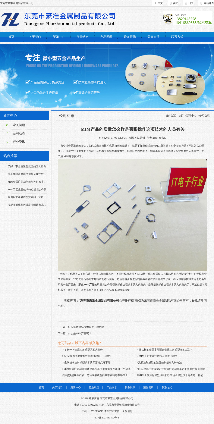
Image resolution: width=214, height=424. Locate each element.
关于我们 (35, 36)
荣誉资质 (154, 36)
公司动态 (19, 133)
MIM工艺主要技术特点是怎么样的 (27, 189)
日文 (190, 3)
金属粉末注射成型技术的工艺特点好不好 (31, 197)
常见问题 (19, 125)
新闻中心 (59, 36)
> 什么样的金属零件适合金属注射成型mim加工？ (164, 349)
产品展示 (106, 36)
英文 (175, 3)
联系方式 (177, 36)
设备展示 (130, 36)
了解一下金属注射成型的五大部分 (27, 166)
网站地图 (209, 3)
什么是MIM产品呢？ (79, 333)
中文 (160, 3)
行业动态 (82, 36)
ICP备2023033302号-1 (107, 417)
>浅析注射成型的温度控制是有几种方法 (159, 362)
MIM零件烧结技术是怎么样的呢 (86, 327)
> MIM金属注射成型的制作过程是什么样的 (86, 356)
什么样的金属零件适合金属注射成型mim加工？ (34, 174)
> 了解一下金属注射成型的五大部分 (82, 349)
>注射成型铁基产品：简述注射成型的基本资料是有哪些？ (95, 375)
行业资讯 (19, 141)
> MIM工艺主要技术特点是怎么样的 (157, 356)
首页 (11, 36)
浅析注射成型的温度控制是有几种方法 (29, 204)
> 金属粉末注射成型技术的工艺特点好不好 (86, 362)
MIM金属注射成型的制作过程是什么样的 (31, 181)
